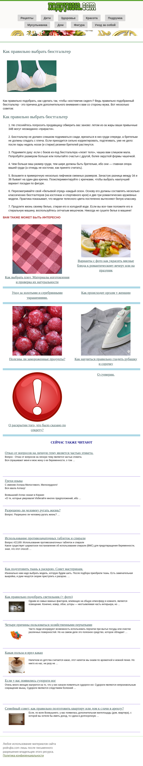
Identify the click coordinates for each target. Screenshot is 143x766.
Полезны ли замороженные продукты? (37, 359)
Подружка (115, 18)
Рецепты (27, 18)
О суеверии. (106, 374)
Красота (91, 18)
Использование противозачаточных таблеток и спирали (45, 538)
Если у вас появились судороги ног (30, 680)
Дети (47, 18)
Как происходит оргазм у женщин (106, 293)
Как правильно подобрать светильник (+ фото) (39, 597)
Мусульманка (37, 25)
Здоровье (68, 18)
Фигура (79, 25)
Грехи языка (14, 481)
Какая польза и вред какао (24, 653)
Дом (60, 25)
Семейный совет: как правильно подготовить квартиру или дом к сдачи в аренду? (64, 708)
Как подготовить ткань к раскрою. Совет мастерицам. (44, 569)
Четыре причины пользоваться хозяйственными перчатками (48, 625)
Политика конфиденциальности (23, 755)
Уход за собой (105, 25)
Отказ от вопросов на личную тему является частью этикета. (49, 453)
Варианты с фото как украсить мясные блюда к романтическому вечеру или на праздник (105, 265)
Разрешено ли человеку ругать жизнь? (32, 510)
